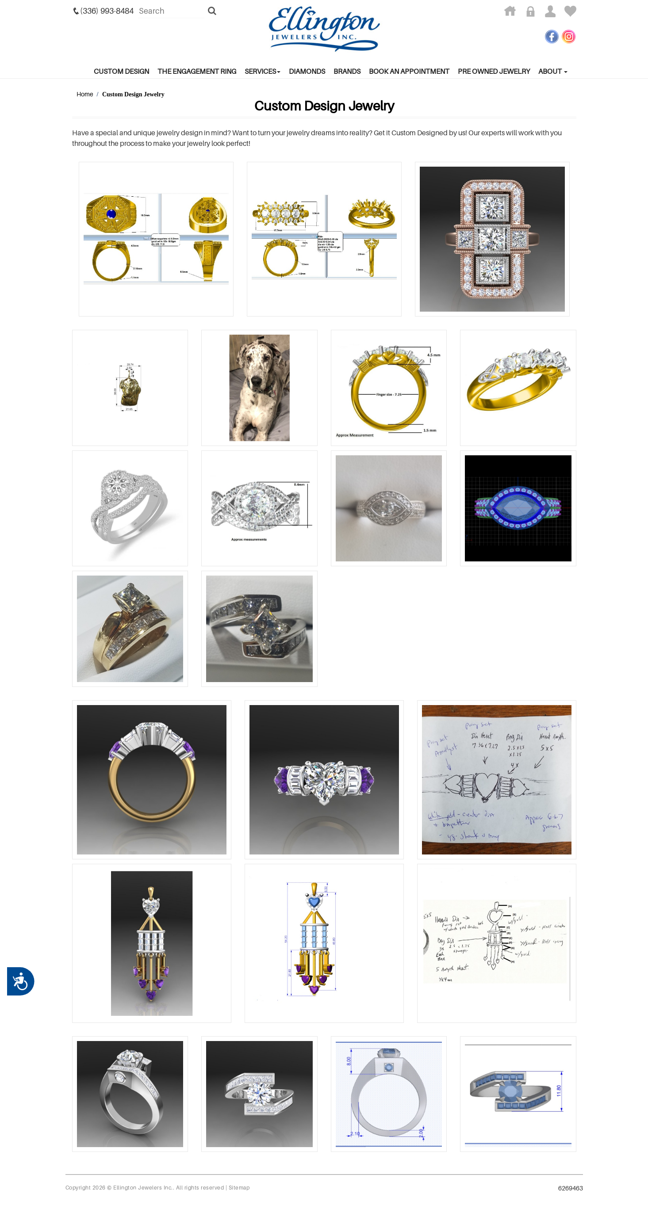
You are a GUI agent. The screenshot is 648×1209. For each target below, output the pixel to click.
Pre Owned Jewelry (494, 71)
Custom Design (121, 71)
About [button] (552, 71)
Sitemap (239, 1187)
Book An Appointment (409, 71)
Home (85, 94)
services (262, 71)
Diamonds (307, 71)
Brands (347, 71)
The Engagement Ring (196, 71)
